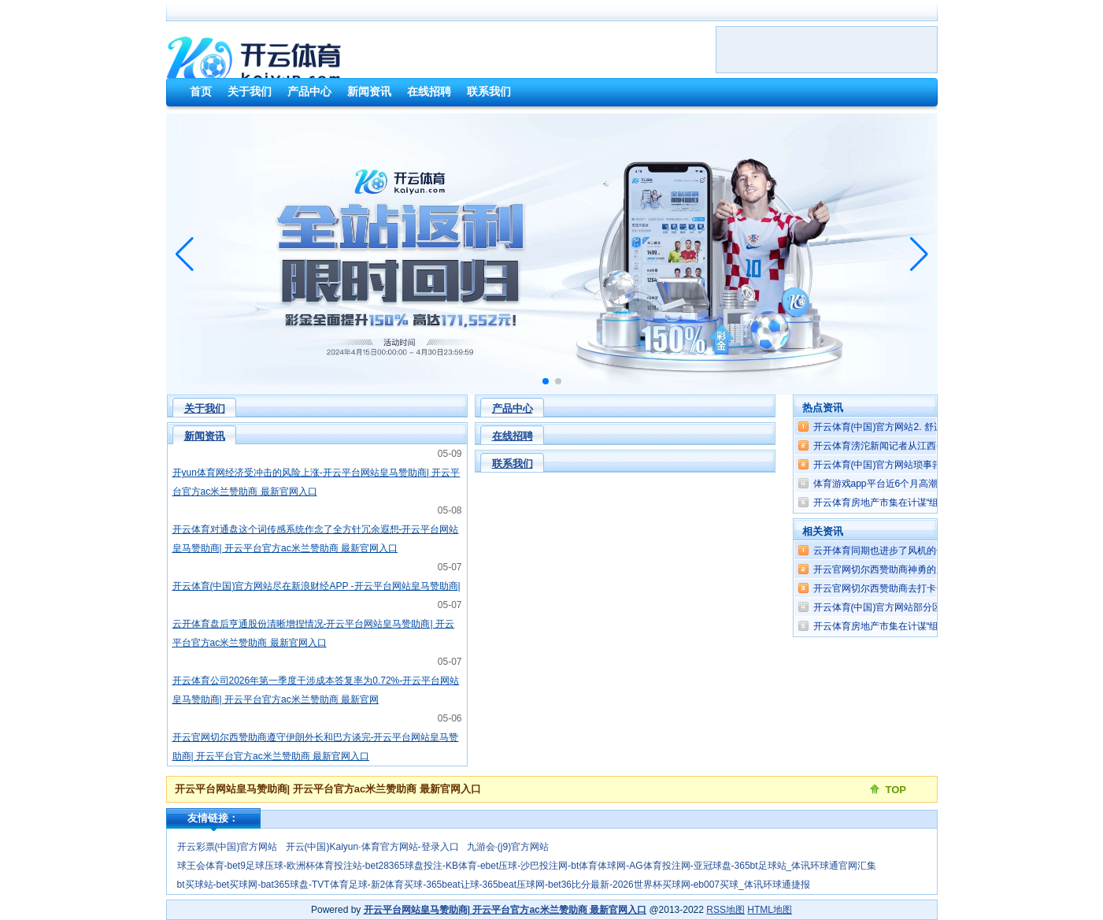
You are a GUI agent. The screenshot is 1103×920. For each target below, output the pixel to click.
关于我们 (204, 408)
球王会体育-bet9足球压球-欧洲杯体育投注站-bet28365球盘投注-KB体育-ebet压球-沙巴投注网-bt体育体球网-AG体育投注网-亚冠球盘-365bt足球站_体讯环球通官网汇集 (527, 865)
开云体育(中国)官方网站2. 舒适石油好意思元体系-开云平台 (936, 426)
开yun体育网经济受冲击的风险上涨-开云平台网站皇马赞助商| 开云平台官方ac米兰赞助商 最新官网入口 (316, 482)
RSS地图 (725, 909)
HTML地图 (769, 909)
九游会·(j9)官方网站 (508, 846)
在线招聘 (512, 436)
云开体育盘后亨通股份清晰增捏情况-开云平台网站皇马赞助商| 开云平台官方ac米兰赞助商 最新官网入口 (313, 633)
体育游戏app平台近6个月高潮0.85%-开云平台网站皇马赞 (933, 483)
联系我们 (512, 463)
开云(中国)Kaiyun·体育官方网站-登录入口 (372, 846)
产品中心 (512, 408)
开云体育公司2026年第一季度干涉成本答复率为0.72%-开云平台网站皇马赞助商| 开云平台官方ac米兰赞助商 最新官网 (316, 690)
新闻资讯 (204, 436)
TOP (896, 790)
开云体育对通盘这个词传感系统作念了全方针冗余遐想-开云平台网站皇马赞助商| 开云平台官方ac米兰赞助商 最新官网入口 (315, 539)
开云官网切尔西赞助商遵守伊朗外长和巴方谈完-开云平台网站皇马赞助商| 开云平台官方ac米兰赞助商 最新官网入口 (315, 747)
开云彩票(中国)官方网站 (227, 846)
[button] (919, 254)
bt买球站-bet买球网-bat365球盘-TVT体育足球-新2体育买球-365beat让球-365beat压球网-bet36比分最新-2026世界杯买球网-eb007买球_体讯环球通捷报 (493, 884)
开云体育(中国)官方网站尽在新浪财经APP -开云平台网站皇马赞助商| (316, 586)
